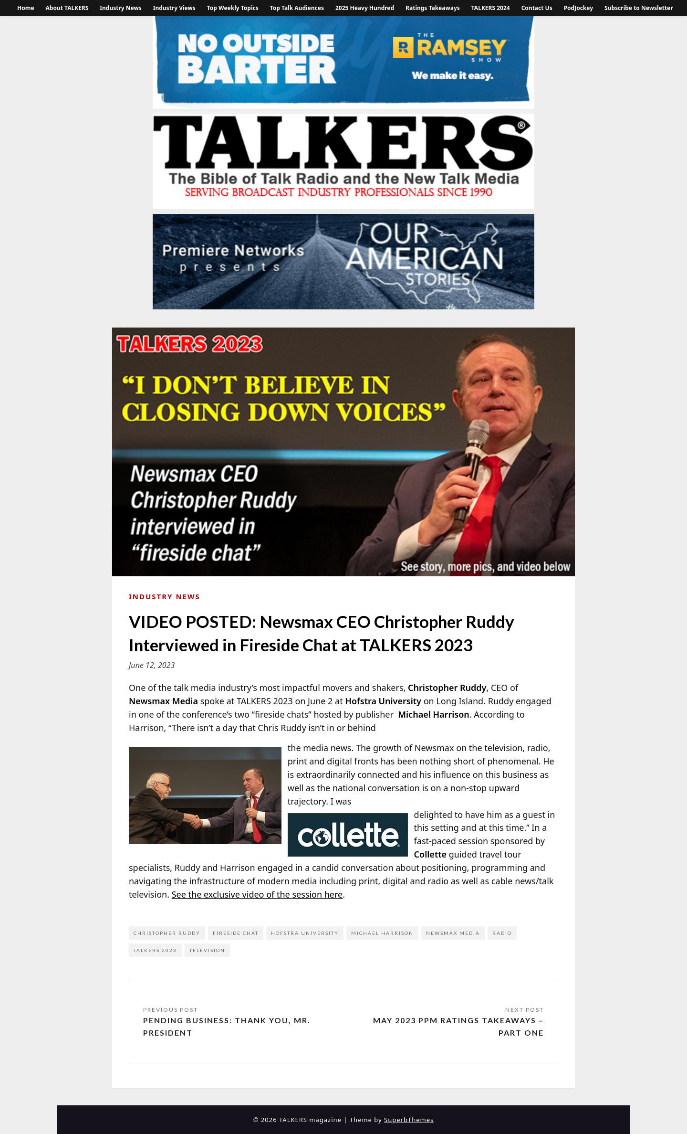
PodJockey (578, 8)
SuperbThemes (409, 1119)
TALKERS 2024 (490, 8)
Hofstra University (305, 933)
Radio (502, 933)
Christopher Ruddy (167, 933)
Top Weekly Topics (233, 8)
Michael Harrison (382, 933)
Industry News (120, 8)
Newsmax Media (453, 933)
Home (25, 8)
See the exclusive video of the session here (257, 894)
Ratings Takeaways (433, 8)
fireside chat (236, 933)
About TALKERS (67, 8)
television (207, 950)
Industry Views (174, 8)
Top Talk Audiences (297, 8)
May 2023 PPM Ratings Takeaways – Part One (458, 1026)
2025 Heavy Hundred (364, 8)
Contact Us (536, 8)
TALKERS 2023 (155, 950)
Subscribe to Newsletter (638, 8)
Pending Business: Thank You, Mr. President (227, 1026)
